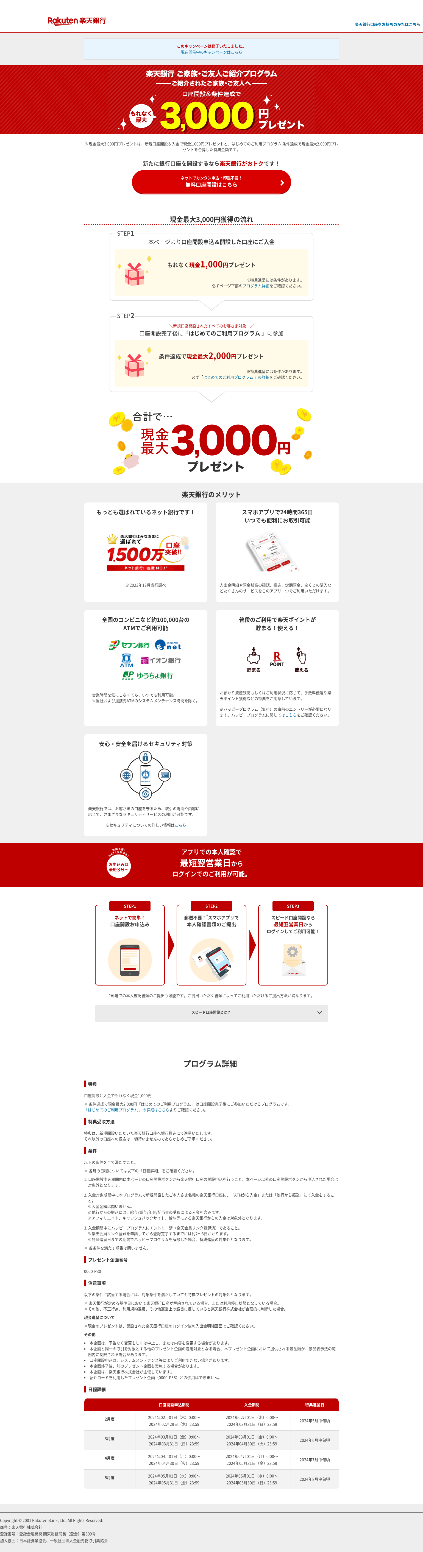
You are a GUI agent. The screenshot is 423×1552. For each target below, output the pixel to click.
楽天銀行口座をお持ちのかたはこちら (387, 24)
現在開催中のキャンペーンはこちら (211, 52)
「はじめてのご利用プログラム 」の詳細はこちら (126, 1109)
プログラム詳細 (256, 285)
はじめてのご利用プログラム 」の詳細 (236, 377)
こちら (291, 715)
